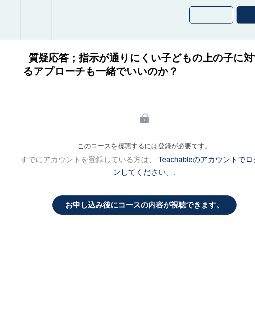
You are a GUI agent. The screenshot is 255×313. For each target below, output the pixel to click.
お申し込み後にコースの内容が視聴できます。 (144, 205)
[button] (10, 20)
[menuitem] (36, 20)
